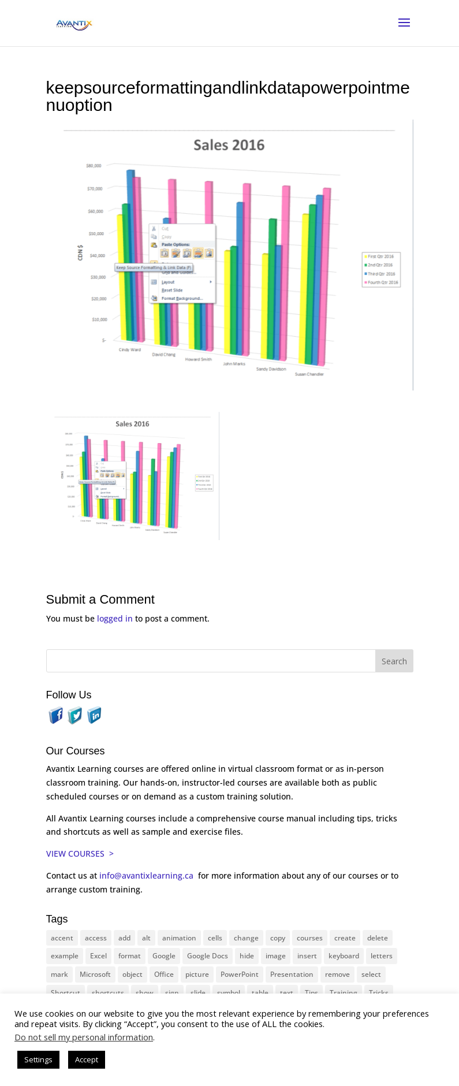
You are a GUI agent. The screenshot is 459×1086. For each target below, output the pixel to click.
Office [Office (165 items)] (164, 974)
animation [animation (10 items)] (179, 938)
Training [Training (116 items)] (343, 993)
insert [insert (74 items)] (307, 956)
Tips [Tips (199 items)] (311, 993)
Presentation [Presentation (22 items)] (292, 974)
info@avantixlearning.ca (147, 875)
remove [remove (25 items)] (337, 974)
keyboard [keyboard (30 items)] (344, 956)
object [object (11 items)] (132, 974)
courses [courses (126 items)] (310, 938)
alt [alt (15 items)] (146, 938)
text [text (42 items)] (286, 993)
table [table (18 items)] (260, 993)
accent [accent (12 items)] (62, 938)
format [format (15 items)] (129, 956)
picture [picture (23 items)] (197, 974)
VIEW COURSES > (80, 853)
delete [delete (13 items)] (377, 938)
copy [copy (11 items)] (277, 938)
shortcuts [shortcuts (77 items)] (108, 993)
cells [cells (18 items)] (215, 938)
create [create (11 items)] (345, 938)
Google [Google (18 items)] (164, 956)
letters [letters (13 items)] (382, 956)
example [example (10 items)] (65, 956)
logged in (115, 618)
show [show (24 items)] (145, 993)
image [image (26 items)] (276, 956)
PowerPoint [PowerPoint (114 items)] (240, 974)
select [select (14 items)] (371, 974)
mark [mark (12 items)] (59, 974)
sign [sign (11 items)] (172, 993)
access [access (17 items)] (96, 938)
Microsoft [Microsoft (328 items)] (95, 974)
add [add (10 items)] (124, 938)
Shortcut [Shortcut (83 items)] (65, 993)
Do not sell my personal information (83, 1037)
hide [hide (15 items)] (247, 956)
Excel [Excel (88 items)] (98, 956)
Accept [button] (86, 1059)
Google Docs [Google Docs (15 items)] (207, 956)
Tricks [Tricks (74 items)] (379, 993)
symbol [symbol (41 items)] (228, 993)
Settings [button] (38, 1059)
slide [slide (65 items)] (198, 993)
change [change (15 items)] (246, 938)
